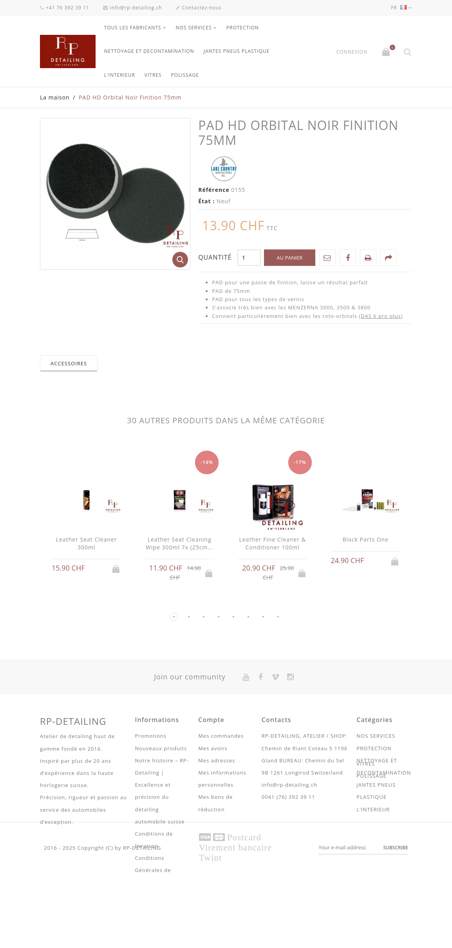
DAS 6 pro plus (381, 316)
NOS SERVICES (194, 27)
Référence (214, 189)
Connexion (351, 52)
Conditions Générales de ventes (153, 870)
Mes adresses (216, 760)
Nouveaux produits (161, 748)
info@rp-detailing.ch (132, 7)
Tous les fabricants (132, 27)
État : (206, 201)
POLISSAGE (185, 75)
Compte (211, 719)
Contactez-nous (199, 7)
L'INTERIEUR (119, 75)
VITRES (153, 75)
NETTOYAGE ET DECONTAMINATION (149, 51)
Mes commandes (221, 735)
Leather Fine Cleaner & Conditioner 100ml (272, 543)
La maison (55, 97)
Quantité (214, 257)
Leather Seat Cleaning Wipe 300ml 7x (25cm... (179, 543)
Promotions (151, 735)
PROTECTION (242, 27)
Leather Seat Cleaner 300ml (86, 543)
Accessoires (69, 363)
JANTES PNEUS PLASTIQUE (237, 51)
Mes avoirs (213, 748)
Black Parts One (365, 539)
